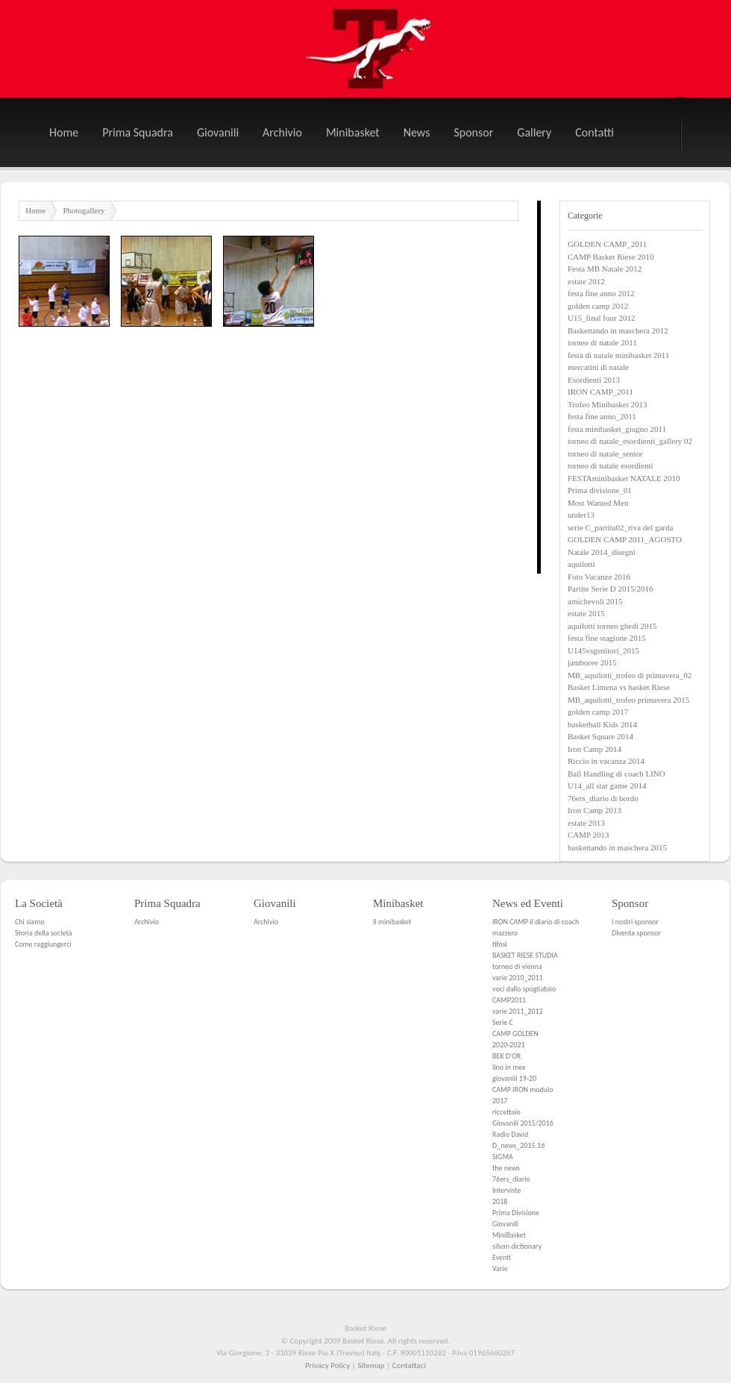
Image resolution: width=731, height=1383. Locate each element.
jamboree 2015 (592, 662)
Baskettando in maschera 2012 (618, 330)
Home (63, 132)
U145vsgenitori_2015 (603, 650)
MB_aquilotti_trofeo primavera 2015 (628, 699)
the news (506, 1168)
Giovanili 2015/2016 (522, 1123)
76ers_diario (511, 1179)
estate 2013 (586, 822)
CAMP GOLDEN (515, 1033)
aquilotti (581, 563)
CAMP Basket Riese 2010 (610, 256)
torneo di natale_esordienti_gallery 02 (630, 440)
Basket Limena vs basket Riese (619, 687)
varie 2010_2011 (517, 977)
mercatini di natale (598, 367)
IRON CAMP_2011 (600, 391)
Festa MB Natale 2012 (604, 268)
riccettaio (506, 1112)
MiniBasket (509, 1235)
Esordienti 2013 (594, 379)
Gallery (534, 132)
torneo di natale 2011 (602, 342)
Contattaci (409, 1365)
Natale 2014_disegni (602, 552)
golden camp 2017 (598, 711)
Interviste (506, 1190)
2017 (499, 1101)
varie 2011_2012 (517, 1011)
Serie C (502, 1022)
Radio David (510, 1134)
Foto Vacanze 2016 (599, 576)
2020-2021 (508, 1045)
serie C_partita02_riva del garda (620, 527)
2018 (499, 1201)
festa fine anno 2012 (601, 293)
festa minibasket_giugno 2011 (617, 428)
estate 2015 (586, 613)
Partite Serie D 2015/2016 (610, 588)
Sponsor (473, 132)
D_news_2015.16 (518, 1145)
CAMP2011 (509, 1000)
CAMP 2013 (588, 834)
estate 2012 (586, 281)
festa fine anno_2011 (602, 416)
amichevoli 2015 (595, 601)
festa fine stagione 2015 (607, 637)
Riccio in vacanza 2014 (606, 760)
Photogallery (83, 210)
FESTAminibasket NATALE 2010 (624, 478)
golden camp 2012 (598, 305)
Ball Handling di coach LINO (616, 773)
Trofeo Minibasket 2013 (607, 404)
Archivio (282, 132)
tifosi (499, 944)
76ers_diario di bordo (603, 798)
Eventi (501, 1257)
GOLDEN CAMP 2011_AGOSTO (625, 539)
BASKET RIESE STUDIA (525, 955)
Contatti (594, 132)
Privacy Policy (327, 1365)
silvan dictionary (517, 1246)
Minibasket (353, 132)
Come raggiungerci (43, 944)
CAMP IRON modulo (522, 1089)
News (417, 132)
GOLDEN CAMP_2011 (607, 243)
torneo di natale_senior (605, 453)
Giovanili (218, 132)
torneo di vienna (517, 966)
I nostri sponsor (635, 921)
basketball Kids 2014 (602, 724)
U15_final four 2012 (601, 317)
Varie (500, 1268)
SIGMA (502, 1156)
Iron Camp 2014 (594, 748)
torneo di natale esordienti (610, 465)
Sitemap (370, 1365)
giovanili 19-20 (514, 1078)
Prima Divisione (515, 1212)
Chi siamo (29, 921)
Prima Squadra (137, 132)
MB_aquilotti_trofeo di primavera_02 (629, 675)
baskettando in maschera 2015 (617, 847)
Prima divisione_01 (600, 490)
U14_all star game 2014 (607, 785)
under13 (581, 514)
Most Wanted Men (598, 502)
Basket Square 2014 (600, 736)
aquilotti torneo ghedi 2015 (612, 625)
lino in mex (508, 1067)
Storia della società (43, 933)
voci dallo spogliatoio (524, 989)
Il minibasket (392, 921)
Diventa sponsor (636, 933)
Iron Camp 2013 (594, 810)
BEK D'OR (506, 1056)
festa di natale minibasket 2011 (618, 355)
